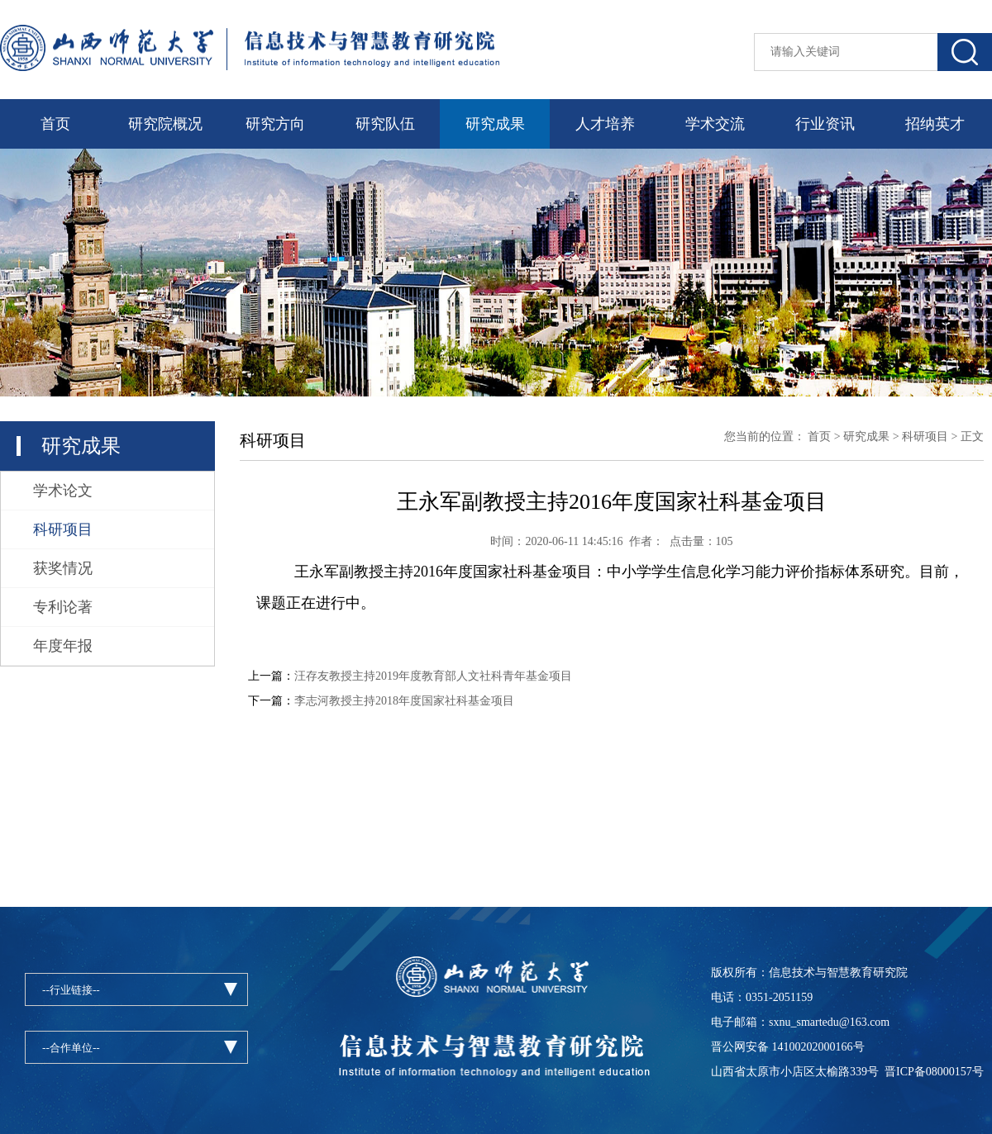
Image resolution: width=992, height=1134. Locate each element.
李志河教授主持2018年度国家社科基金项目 (404, 701)
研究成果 (495, 124)
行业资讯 (825, 124)
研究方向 (275, 124)
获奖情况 (63, 568)
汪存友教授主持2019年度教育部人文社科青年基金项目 (433, 676)
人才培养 (605, 124)
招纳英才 (935, 124)
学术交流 (715, 124)
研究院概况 (165, 124)
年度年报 (63, 646)
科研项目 (63, 529)
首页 (55, 124)
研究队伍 (385, 124)
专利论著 (63, 607)
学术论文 (63, 490)
